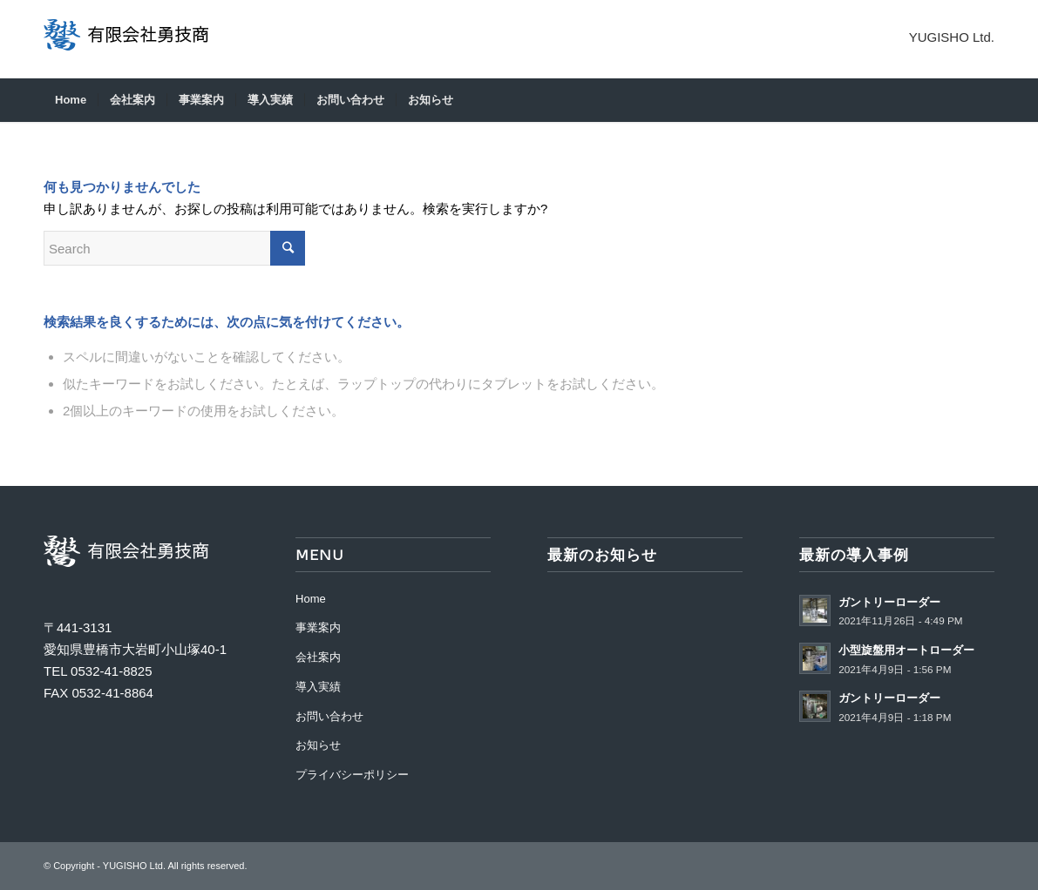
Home (310, 598)
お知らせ (318, 745)
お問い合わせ (329, 716)
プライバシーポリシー (352, 774)
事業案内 (318, 627)
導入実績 (318, 686)
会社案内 (318, 657)
